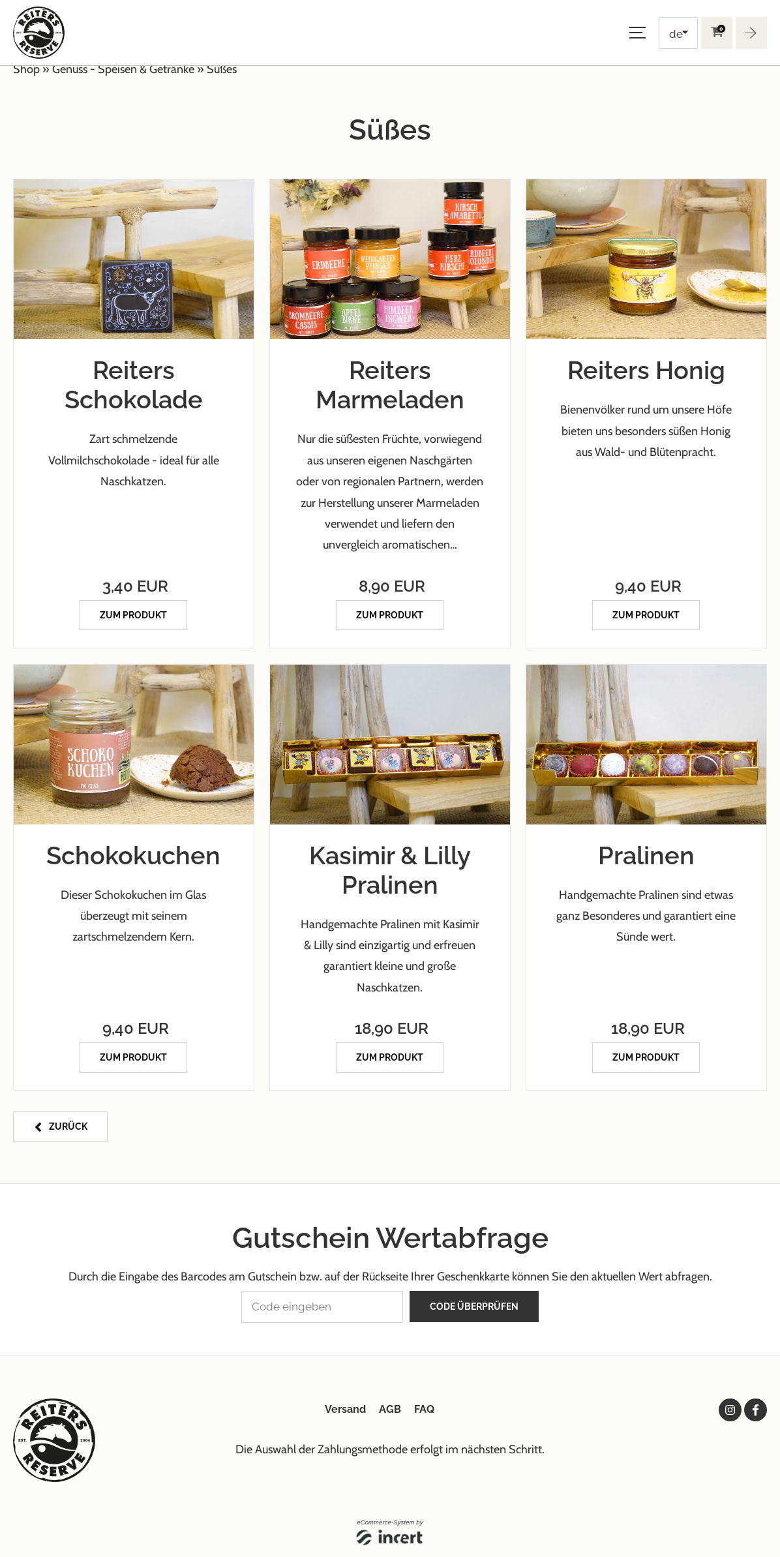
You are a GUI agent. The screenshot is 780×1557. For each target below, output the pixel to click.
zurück (68, 1124)
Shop (26, 69)
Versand (345, 1406)
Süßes (222, 69)
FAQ (424, 1406)
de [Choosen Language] (676, 33)
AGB (390, 1406)
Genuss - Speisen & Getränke (123, 69)
